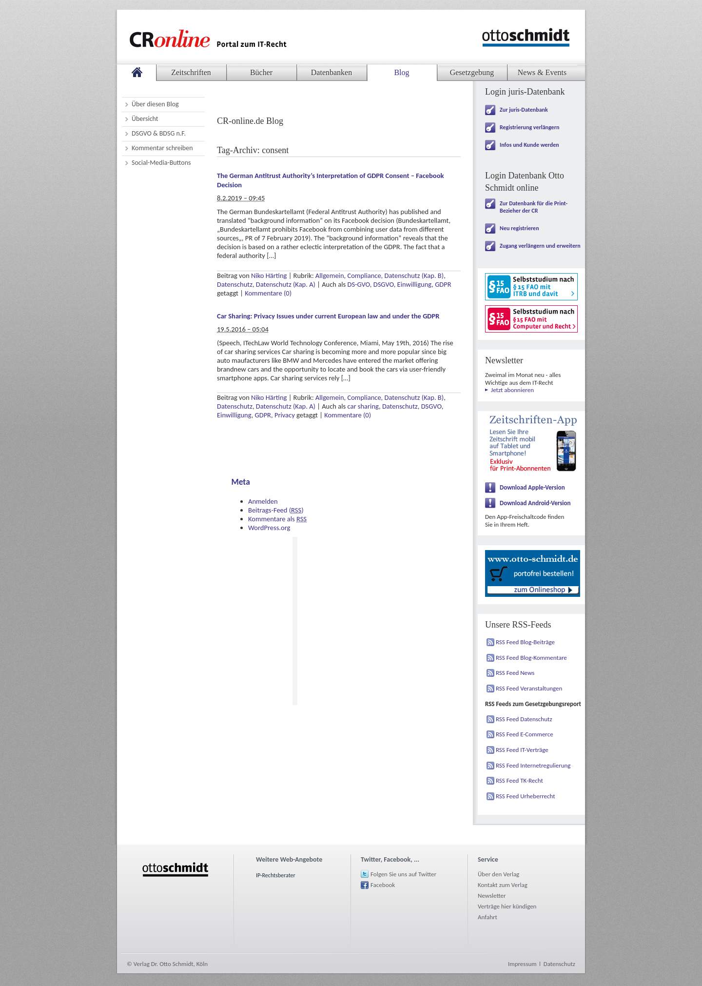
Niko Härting (269, 275)
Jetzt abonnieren (512, 390)
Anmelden (263, 501)
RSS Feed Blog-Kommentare (531, 657)
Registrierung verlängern (529, 127)
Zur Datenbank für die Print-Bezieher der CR (533, 207)
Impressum (522, 963)
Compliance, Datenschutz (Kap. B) (395, 275)
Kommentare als (277, 518)
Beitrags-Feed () (276, 510)
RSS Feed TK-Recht (519, 780)
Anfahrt (487, 917)
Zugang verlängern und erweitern (540, 245)
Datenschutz (235, 284)
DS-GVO (358, 284)
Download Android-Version (535, 503)
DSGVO (383, 284)
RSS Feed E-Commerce (524, 734)
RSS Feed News (515, 672)
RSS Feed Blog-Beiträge (525, 642)
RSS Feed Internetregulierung (533, 765)
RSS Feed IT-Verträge (522, 749)
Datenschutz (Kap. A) (285, 284)
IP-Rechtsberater (275, 875)
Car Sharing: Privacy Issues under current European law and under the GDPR (328, 316)
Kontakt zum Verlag (502, 884)
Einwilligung (414, 284)
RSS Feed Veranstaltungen (529, 688)
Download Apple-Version (532, 487)
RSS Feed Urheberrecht (525, 796)
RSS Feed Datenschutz (524, 719)
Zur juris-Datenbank (524, 109)
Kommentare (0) (268, 293)
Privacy (284, 415)
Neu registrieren (519, 228)
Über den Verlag (498, 874)
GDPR (443, 284)
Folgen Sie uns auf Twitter (403, 874)
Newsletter (492, 895)
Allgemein (329, 275)
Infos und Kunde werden (529, 144)
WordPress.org (269, 527)
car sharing (363, 406)
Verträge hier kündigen (507, 906)
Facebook (382, 884)
